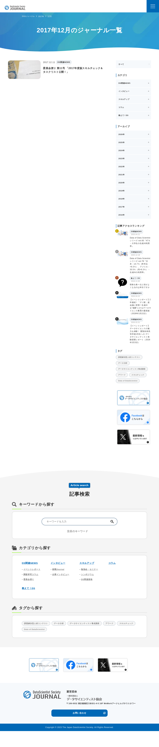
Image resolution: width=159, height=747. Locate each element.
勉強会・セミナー (90, 582)
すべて (121, 64)
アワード (123, 380)
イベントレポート (32, 582)
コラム (112, 575)
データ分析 (123, 364)
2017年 (42, 16)
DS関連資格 (87, 593)
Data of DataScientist (129, 393)
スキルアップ (88, 575)
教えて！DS (29, 602)
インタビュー (59, 575)
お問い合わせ (79, 728)
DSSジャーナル (29, 16)
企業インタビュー (61, 587)
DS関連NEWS (31, 575)
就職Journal (59, 582)
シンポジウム (88, 587)
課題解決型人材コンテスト (130, 357)
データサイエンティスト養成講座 (133, 371)
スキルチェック (126, 386)
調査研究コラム (31, 587)
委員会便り (29, 593)
